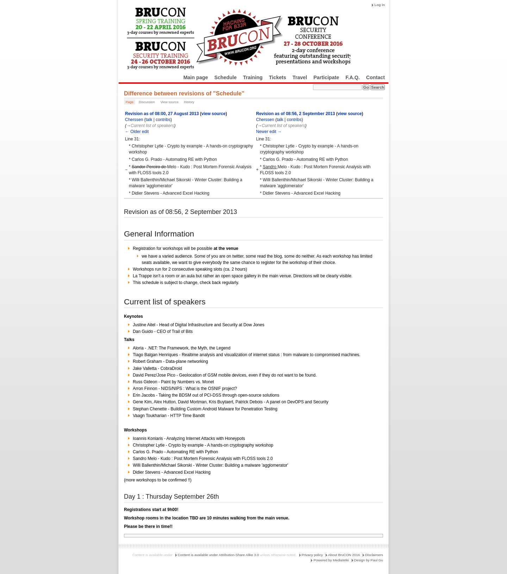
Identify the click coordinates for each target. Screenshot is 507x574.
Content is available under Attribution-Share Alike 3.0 (218, 555)
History (189, 102)
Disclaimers (374, 555)
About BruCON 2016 (344, 555)
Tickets (277, 77)
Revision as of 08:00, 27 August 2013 (162, 113)
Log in (379, 5)
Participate (326, 77)
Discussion (147, 102)
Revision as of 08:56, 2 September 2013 (295, 113)
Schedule (225, 77)
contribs (163, 119)
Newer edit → (269, 131)
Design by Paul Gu (368, 560)
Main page (195, 77)
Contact (375, 77)
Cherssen (134, 119)
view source (213, 113)
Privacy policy (312, 555)
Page (129, 102)
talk (149, 119)
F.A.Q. (352, 77)
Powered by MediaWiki (331, 560)
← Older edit (137, 131)
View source (169, 102)
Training (253, 77)
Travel (300, 77)
